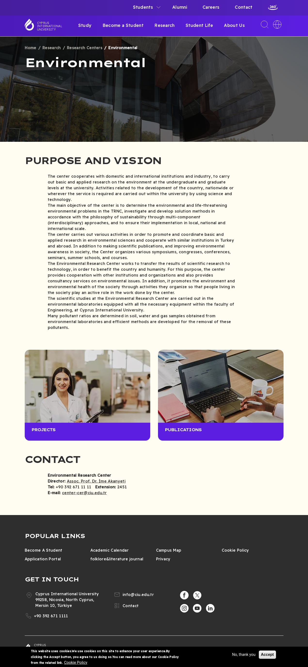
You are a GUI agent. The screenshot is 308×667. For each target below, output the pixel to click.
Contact (243, 7)
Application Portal (43, 558)
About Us (234, 25)
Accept (267, 654)
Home (30, 47)
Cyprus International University (49, 26)
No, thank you (243, 654)
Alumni (179, 7)
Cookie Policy (235, 550)
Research (164, 25)
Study (85, 25)
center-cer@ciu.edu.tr (84, 492)
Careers (211, 7)
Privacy (163, 558)
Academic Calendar (109, 550)
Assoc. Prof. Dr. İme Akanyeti (96, 481)
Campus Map (169, 550)
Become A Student (44, 550)
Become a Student (123, 25)
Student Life (199, 25)
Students (143, 7)
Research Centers (84, 47)
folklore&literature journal (116, 558)
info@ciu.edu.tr (138, 594)
